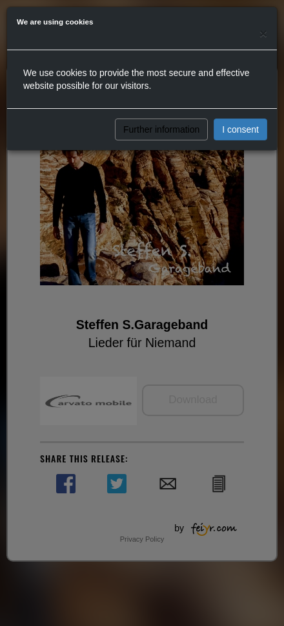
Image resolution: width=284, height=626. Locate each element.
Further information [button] (161, 129)
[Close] (263, 33)
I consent (240, 129)
